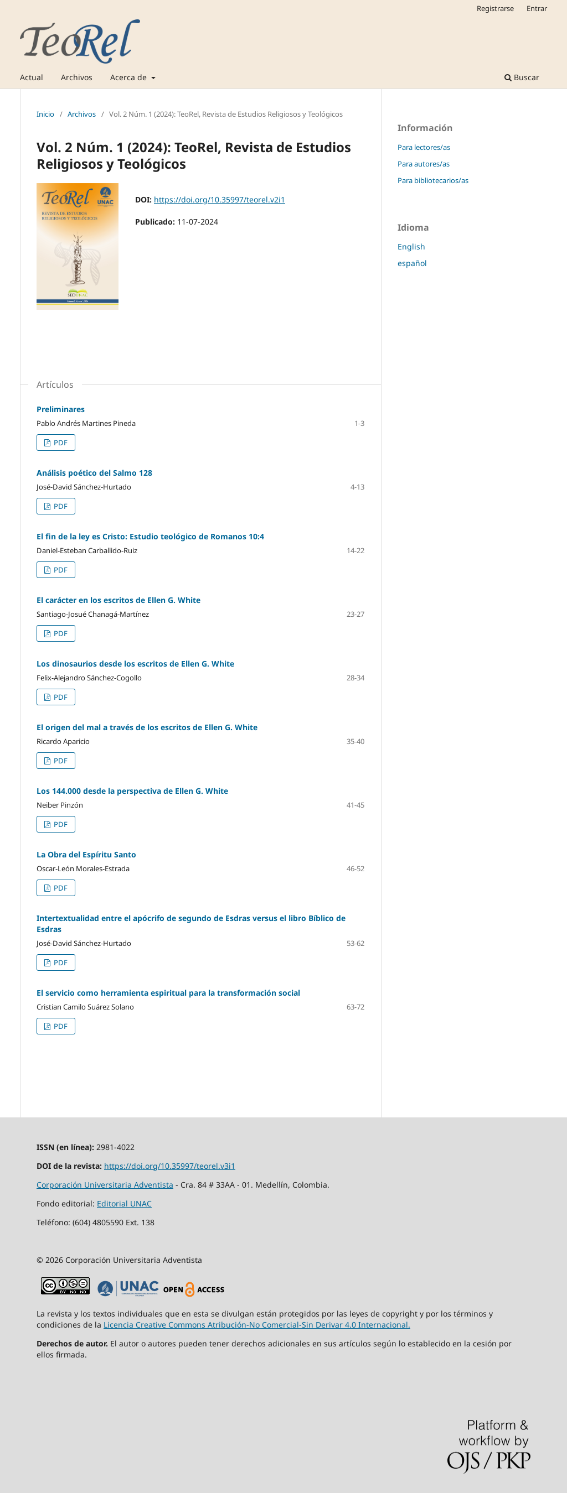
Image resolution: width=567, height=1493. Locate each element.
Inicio (45, 114)
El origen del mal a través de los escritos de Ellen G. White (147, 727)
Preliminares (61, 409)
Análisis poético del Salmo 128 (94, 472)
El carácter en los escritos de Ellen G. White (118, 600)
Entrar (537, 8)
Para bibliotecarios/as (433, 180)
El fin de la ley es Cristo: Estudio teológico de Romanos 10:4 (150, 536)
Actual (31, 77)
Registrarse (495, 8)
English (411, 246)
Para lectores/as (424, 147)
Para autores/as (424, 164)
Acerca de (129, 77)
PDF (60, 443)
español (412, 263)
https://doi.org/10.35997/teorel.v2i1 (219, 199)
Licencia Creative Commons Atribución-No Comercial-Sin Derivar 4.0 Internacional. (257, 1324)
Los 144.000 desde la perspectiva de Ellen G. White (132, 790)
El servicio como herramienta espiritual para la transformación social (168, 992)
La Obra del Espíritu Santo (86, 854)
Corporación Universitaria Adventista (105, 1184)
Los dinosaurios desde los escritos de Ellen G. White (135, 663)
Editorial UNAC (124, 1203)
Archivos (76, 77)
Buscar (521, 77)
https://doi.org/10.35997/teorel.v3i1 (169, 1166)
